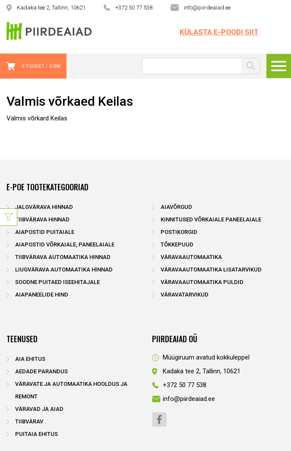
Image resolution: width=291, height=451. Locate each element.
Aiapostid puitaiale (44, 232)
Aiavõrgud (176, 207)
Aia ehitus (30, 359)
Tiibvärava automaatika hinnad (63, 257)
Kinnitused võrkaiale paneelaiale (211, 219)
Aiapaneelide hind (41, 294)
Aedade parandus (41, 371)
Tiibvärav (29, 421)
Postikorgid (179, 232)
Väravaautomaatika (191, 257)
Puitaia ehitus (36, 434)
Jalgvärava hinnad (44, 207)
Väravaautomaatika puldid (202, 282)
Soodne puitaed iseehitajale (57, 282)
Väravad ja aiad (39, 409)
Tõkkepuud (177, 244)
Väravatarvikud (185, 294)
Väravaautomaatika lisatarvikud (211, 269)
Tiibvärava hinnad (42, 219)
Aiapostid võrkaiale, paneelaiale (64, 244)
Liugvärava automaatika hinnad (64, 269)
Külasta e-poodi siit (219, 32)
